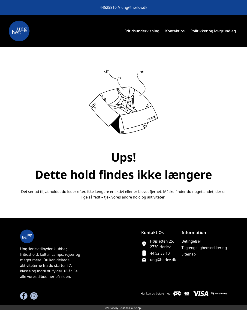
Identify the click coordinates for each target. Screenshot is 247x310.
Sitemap (188, 254)
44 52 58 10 (160, 253)
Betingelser (191, 241)
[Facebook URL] (23, 296)
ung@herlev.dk (163, 259)
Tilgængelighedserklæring (204, 247)
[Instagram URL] (34, 296)
